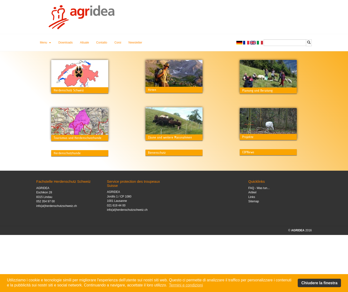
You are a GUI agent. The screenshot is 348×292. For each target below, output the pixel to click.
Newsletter (135, 42)
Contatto (101, 42)
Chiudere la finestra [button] (319, 283)
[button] (45, 42)
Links (251, 254)
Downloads (65, 42)
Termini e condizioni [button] (186, 285)
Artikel (252, 249)
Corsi (117, 42)
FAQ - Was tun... (259, 245)
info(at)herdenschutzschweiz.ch (56, 263)
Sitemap (253, 258)
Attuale (84, 42)
